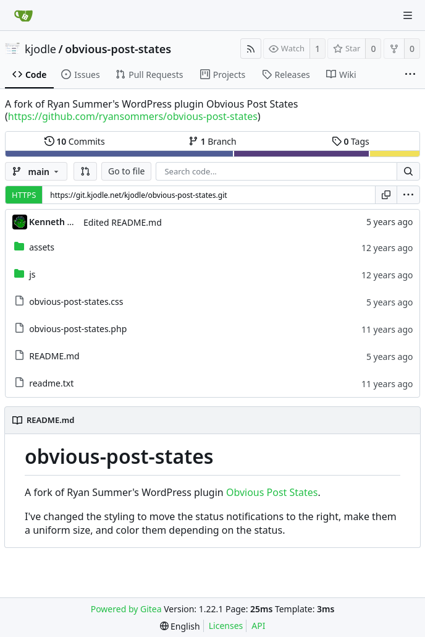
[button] (85, 171)
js (32, 274)
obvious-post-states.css (76, 301)
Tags (350, 141)
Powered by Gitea (126, 609)
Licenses (226, 625)
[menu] (408, 195)
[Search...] (408, 171)
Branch (212, 141)
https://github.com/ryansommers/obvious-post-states (133, 116)
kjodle (40, 49)
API (258, 625)
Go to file (126, 171)
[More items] (410, 74)
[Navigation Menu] (408, 15)
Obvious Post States (272, 492)
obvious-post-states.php (78, 329)
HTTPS (24, 194)
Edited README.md (122, 222)
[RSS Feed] (250, 48)
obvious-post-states (118, 49)
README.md (54, 356)
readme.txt (51, 383)
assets (41, 247)
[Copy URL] (386, 195)
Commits (74, 141)
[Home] (23, 15)
